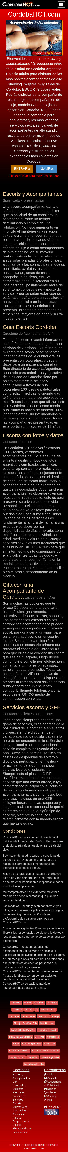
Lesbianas (17, 1009)
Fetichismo (52, 1003)
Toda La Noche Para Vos (23, 1030)
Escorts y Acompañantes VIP (21, 1078)
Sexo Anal (14, 1016)
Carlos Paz (49, 1043)
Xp (37, 1009)
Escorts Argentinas (50, 1057)
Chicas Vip (33, 1057)
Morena (28, 1003)
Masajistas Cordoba (34, 1064)
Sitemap (51, 1096)
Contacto (52, 1078)
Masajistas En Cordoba (20, 1037)
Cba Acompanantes (31, 1043)
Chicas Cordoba (17, 1057)
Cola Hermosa (47, 1023)
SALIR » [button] (46, 168)
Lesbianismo (20, 1132)
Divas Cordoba (48, 1009)
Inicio (50, 1074)
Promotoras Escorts (47, 1030)
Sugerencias (54, 1081)
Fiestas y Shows (22, 1128)
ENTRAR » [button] (22, 168)
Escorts (29, 1009)
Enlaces (51, 1092)
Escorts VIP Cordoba (19, 1050)
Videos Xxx (43, 1016)
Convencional (20, 1106)
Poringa (55, 1016)
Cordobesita (53, 1037)
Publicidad (53, 1085)
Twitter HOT (54, 1106)
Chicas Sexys (28, 1016)
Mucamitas (16, 1003)
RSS (49, 1099)
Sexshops (39, 1003)
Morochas (39, 1037)
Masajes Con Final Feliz (25, 1023)
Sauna (16, 1043)
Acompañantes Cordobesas (45, 1050)
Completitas (19, 1110)
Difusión (51, 1088)
